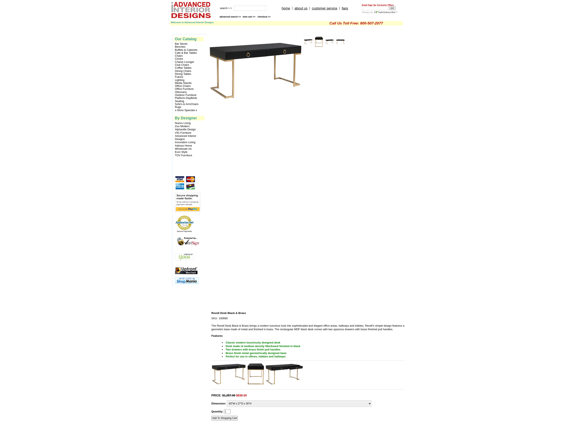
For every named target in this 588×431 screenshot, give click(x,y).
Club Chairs (182, 64)
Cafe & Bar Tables (186, 52)
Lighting (180, 80)
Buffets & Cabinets (186, 49)
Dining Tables (183, 74)
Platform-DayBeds (186, 98)
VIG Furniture (183, 132)
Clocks (179, 58)
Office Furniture (184, 89)
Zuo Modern (182, 126)
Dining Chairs (183, 71)
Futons (179, 76)
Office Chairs (183, 86)
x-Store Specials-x (186, 110)
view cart (249, 16)
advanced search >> (230, 16)
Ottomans (181, 92)
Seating (179, 101)
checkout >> (264, 16)
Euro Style (181, 152)
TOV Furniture (183, 155)
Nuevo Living (183, 123)
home (286, 8)
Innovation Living (185, 142)
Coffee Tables (183, 67)
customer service (324, 8)
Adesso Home (183, 145)
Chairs (179, 55)
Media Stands (183, 83)
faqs (345, 8)
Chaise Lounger (184, 62)
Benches (180, 46)
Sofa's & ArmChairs (187, 104)
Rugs (178, 107)
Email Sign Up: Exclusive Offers (378, 5)
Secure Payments (184, 231)
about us (301, 8)
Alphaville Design (185, 129)
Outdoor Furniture (186, 95)
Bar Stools (181, 43)
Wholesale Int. (183, 148)
